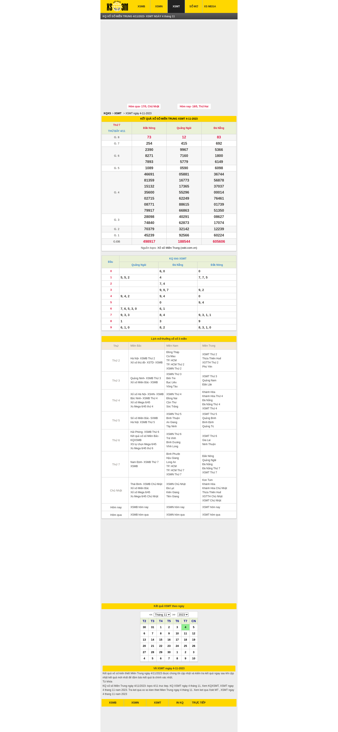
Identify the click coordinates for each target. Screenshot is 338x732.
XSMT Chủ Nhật (211, 480)
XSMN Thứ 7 (174, 454)
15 (160, 593)
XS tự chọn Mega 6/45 (143, 424)
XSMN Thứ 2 (174, 348)
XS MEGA (210, 6)
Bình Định (208, 402)
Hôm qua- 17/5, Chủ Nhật (144, 86)
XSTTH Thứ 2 (210, 342)
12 (193, 587)
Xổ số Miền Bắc (139, 468)
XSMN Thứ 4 (174, 374)
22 (160, 599)
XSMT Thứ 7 (209, 452)
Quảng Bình (209, 398)
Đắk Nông (149, 107)
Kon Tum (207, 459)
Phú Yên (207, 346)
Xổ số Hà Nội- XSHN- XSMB (147, 374)
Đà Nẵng (219, 107)
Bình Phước (173, 433)
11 (185, 587)
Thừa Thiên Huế (211, 338)
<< (150, 568)
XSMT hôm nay (211, 487)
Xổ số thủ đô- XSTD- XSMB (146, 342)
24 (177, 599)
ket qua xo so (118, 723)
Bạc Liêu (171, 362)
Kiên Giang (172, 472)
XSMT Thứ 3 (209, 356)
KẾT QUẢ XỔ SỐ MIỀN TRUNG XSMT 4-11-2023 (169, 98)
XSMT (176, 6)
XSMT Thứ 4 (209, 388)
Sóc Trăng (172, 386)
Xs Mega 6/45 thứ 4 (141, 386)
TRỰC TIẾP (199, 656)
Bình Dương (173, 422)
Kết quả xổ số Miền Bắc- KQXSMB (144, 418)
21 (152, 599)
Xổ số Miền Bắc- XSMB (144, 362)
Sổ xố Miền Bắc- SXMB (144, 398)
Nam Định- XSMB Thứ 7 (144, 442)
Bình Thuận (173, 398)
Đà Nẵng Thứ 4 (211, 384)
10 (177, 587)
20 (144, 599)
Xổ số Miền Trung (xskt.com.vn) (177, 227)
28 (152, 606)
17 (177, 593)
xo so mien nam (145, 723)
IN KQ (179, 656)
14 (152, 593)
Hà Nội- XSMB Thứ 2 (142, 338)
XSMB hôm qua (139, 494)
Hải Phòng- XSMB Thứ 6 (144, 411)
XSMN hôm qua (175, 494)
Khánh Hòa (208, 372)
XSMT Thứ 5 (209, 394)
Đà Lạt (170, 468)
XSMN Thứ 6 (174, 414)
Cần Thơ (171, 382)
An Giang (171, 402)
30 (144, 581)
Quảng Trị (208, 406)
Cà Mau (170, 336)
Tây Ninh (171, 406)
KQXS (107, 93)
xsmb (131, 723)
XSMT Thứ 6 (209, 416)
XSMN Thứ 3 (174, 354)
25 (185, 599)
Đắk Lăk (207, 364)
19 (193, 593)
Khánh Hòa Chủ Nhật (214, 468)
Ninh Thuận (209, 424)
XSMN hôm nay (175, 487)
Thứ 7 (116, 104)
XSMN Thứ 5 (174, 394)
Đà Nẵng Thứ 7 (211, 448)
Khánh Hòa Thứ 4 (212, 376)
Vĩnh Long (172, 426)
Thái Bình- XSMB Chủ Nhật (146, 464)
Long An (171, 442)
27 (144, 606)
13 (144, 593)
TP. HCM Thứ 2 (175, 344)
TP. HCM (171, 340)
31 (152, 581)
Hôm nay (116, 487)
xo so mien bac (164, 723)
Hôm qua (116, 494)
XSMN (159, 6)
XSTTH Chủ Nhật (212, 476)
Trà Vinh (171, 418)
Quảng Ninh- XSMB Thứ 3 (145, 358)
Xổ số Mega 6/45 (140, 382)
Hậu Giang (172, 438)
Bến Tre (170, 358)
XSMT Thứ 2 (209, 334)
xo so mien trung (183, 723)
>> (173, 568)
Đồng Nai (171, 378)
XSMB (141, 6)
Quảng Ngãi (184, 107)
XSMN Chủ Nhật (176, 464)
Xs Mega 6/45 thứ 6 (141, 428)
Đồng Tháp (172, 332)
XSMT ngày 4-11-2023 (138, 93)
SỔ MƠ (193, 6)
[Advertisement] (169, 52)
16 (169, 593)
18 (185, 593)
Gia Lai (206, 420)
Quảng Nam (209, 360)
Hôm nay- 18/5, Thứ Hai (194, 86)
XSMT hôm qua (211, 494)
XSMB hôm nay (139, 487)
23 (169, 599)
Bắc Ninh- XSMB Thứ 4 (143, 378)
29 (160, 606)
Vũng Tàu (172, 366)
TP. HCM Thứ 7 (175, 450)
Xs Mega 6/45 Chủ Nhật (144, 476)
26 (193, 599)
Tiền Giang (172, 476)
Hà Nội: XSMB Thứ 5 (142, 402)
